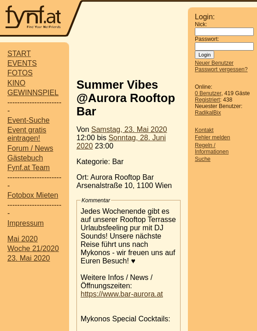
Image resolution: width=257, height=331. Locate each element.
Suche (202, 159)
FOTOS (20, 73)
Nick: (201, 24)
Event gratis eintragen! (26, 134)
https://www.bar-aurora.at (122, 294)
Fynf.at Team (28, 167)
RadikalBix (208, 112)
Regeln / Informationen (211, 148)
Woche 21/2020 (33, 248)
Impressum (25, 223)
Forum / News (30, 148)
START (19, 53)
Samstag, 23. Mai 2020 (129, 129)
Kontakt (204, 130)
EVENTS (22, 63)
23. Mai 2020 (28, 258)
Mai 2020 (22, 239)
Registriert (207, 100)
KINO (16, 83)
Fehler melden (212, 137)
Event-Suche (28, 120)
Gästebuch (25, 158)
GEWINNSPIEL (32, 93)
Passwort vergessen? (221, 69)
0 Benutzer (208, 93)
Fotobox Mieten (32, 195)
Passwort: (207, 39)
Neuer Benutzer (214, 63)
